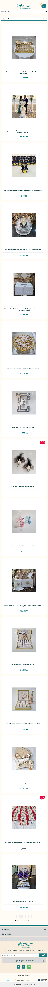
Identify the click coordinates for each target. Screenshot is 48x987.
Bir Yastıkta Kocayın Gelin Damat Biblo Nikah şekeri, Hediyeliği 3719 (22, 842)
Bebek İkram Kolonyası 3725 (23, 783)
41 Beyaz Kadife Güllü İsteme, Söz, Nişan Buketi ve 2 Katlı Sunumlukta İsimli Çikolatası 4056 (22, 131)
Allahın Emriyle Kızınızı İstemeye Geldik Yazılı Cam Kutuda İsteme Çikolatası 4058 (23, 72)
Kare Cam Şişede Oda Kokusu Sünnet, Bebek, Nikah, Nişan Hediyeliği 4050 (23, 190)
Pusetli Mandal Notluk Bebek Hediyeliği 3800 (23, 546)
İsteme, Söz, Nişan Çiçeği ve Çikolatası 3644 (23, 901)
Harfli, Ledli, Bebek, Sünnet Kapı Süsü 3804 (23, 427)
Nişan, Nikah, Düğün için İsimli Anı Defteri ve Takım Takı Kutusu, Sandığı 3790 (22, 605)
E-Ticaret (18, 984)
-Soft (14, 984)
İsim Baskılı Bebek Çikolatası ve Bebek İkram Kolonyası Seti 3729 (23, 723)
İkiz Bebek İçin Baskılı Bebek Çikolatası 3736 (22, 664)
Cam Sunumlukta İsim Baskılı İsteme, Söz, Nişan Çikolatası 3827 (22, 368)
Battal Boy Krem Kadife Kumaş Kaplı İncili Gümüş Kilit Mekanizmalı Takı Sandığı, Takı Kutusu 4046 (23, 309)
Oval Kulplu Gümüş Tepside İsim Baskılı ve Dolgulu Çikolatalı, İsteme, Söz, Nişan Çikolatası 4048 (23, 250)
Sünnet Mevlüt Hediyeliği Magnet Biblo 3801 (23, 486)
